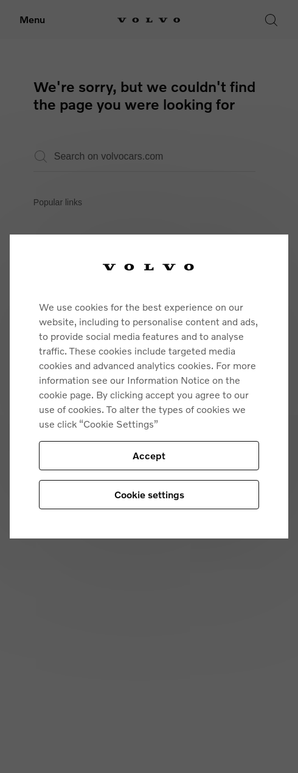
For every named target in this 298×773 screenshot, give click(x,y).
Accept (149, 455)
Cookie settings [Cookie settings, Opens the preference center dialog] (149, 494)
